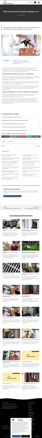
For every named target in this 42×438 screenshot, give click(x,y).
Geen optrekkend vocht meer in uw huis (29, 383)
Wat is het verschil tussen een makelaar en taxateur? (21, 127)
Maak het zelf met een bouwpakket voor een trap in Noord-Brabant (30, 230)
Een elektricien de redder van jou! (9, 317)
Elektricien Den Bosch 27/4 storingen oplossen (30, 339)
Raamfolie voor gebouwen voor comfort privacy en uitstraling (30, 159)
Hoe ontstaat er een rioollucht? (8, 273)
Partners (29, 407)
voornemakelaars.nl (6, 89)
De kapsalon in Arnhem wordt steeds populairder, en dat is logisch (29, 175)
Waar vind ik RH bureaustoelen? (28, 165)
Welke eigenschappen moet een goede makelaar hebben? (21, 120)
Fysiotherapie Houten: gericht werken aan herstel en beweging (30, 155)
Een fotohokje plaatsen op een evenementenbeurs (27, 296)
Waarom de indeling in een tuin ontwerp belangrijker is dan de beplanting (9, 171)
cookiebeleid (20, 431)
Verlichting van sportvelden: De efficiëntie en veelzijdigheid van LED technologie (30, 252)
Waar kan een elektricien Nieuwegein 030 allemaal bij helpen (10, 296)
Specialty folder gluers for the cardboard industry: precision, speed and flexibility (9, 162)
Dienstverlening (21, 15)
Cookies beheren (26, 436)
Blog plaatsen (30, 409)
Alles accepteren (16, 436)
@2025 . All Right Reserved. (10, 436)
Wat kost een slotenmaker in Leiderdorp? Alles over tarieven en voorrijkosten (10, 159)
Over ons (29, 404)
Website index (30, 417)
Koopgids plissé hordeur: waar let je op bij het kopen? (10, 175)
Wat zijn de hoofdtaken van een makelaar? (21, 117)
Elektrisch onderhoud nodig (27, 361)
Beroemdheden (31, 414)
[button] (29, 419)
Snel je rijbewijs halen (7, 383)
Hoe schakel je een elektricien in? (9, 339)
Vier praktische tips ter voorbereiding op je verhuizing (10, 252)
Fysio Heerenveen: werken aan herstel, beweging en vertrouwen (9, 155)
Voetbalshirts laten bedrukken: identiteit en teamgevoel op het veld (30, 168)
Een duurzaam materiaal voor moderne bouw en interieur (31, 171)
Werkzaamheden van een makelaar (20, 60)
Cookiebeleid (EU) (31, 412)
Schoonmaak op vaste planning (8, 165)
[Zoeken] (35, 2)
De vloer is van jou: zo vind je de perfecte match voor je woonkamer (9, 178)
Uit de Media (30, 415)
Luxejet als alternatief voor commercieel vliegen (10, 230)
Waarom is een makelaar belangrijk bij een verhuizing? (21, 130)
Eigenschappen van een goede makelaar (21, 61)
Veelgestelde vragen (17, 63)
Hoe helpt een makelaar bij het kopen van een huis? (21, 123)
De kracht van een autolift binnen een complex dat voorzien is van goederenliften (31, 162)
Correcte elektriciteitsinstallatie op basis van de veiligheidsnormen (11, 362)
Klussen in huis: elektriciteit (27, 317)
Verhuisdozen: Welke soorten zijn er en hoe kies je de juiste (30, 274)
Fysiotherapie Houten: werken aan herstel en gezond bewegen (10, 168)
